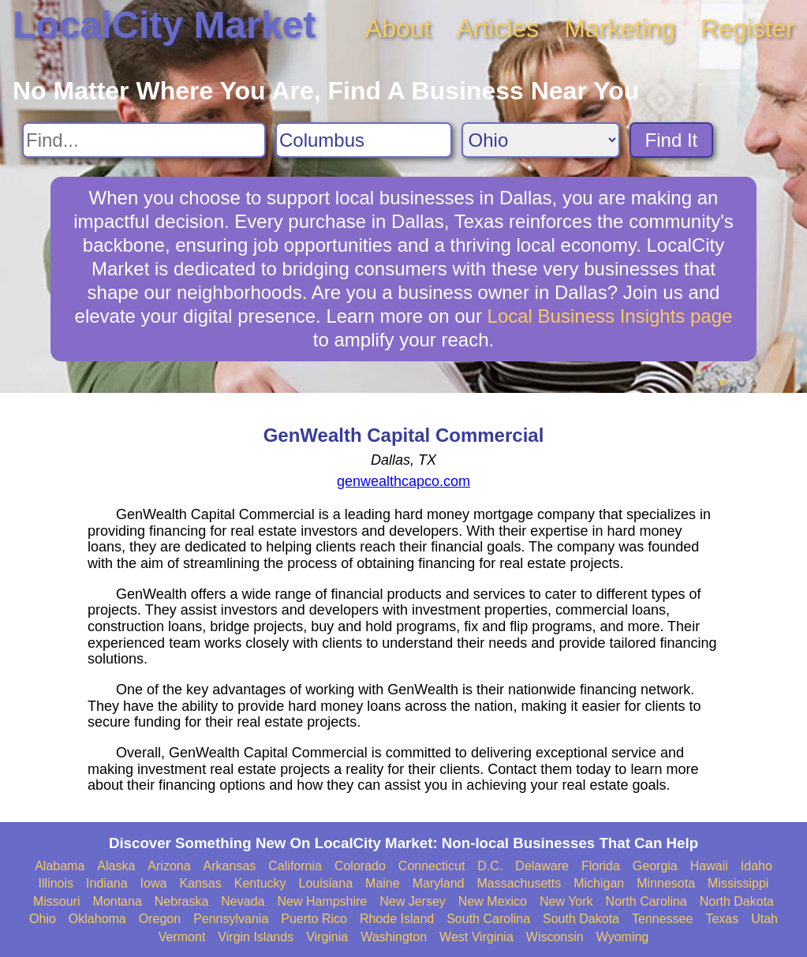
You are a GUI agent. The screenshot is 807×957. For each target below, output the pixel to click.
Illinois (56, 883)
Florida (600, 866)
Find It (671, 140)
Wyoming (622, 937)
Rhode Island (397, 918)
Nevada (242, 901)
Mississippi (738, 883)
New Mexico (492, 901)
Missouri (56, 901)
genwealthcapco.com (403, 481)
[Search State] (540, 140)
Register (747, 28)
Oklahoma (97, 918)
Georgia (655, 866)
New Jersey (412, 901)
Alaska (116, 866)
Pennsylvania (230, 918)
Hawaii (709, 866)
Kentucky (260, 883)
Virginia (327, 937)
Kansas (200, 883)
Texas (721, 918)
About (398, 28)
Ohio (42, 918)
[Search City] (363, 140)
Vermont (182, 937)
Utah (764, 918)
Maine (382, 883)
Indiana (107, 883)
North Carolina (646, 901)
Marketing (619, 28)
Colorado (360, 866)
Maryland (439, 883)
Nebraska (181, 901)
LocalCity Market (164, 25)
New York (566, 901)
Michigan (598, 883)
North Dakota (737, 901)
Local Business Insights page (610, 316)
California (295, 866)
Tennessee (662, 918)
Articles (497, 28)
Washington (394, 937)
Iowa (153, 883)
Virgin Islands (255, 937)
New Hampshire (322, 901)
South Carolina (488, 918)
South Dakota (581, 918)
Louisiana (326, 883)
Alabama (59, 866)
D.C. (490, 866)
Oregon (160, 918)
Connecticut (431, 866)
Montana (117, 901)
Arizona (169, 866)
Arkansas (230, 866)
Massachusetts (518, 883)
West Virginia (476, 937)
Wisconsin (555, 937)
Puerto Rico (314, 918)
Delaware (542, 866)
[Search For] (144, 140)
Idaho (756, 866)
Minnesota (666, 883)
